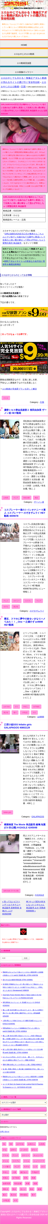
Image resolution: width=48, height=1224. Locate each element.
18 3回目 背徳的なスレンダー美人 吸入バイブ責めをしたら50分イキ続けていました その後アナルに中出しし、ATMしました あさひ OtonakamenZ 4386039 (23, 987)
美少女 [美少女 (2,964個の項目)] (13, 1195)
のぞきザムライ (37, 611)
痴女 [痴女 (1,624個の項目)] (31, 1189)
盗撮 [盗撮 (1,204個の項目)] (39, 1189)
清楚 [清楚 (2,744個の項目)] (35, 1183)
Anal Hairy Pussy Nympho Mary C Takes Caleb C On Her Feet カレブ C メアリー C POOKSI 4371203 (22, 996)
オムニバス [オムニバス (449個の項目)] (37, 1155)
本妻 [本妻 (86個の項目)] (27, 1183)
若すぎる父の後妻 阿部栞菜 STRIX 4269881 (18, 980)
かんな (6, 398)
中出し (25, 707)
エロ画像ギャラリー (24, 72)
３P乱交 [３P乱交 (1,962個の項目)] (6, 1200)
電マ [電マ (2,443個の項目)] (33, 1195)
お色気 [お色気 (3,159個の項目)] (42, 1144)
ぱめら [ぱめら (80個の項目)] (13, 1150)
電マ (15, 712)
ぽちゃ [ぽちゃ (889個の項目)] (34, 1150)
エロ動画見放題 (24, 63)
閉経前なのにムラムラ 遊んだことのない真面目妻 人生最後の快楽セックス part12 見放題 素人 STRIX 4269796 (23, 973)
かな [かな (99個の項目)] (4, 1150)
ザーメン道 (39, 502)
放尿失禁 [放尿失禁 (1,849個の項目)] (6, 1183)
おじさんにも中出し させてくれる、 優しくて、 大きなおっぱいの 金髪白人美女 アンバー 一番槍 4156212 (23, 1058)
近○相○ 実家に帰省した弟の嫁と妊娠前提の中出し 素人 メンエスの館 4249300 (23, 1070)
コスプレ (28, 601)
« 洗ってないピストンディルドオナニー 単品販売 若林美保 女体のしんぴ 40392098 (12, 908)
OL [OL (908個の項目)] (4, 1144)
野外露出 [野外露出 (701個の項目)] (24, 1195)
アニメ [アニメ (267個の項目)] (15, 1155)
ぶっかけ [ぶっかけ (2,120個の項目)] (24, 1150)
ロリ (16, 707)
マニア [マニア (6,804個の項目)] (17, 1167)
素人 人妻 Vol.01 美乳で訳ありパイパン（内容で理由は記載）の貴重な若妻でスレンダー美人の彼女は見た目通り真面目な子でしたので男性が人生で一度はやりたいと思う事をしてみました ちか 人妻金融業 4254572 (23, 1040)
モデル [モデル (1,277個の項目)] (26, 1167)
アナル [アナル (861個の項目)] (5, 1155)
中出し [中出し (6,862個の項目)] (5, 1172)
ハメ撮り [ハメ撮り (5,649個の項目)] (6, 1167)
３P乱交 (25, 712)
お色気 (6, 498)
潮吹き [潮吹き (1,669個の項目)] (5, 1189)
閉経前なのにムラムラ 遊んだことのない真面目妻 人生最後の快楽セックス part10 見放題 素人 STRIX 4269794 (23, 1078)
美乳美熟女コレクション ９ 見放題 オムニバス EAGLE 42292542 (21, 1004)
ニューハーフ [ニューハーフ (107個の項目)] (38, 1161)
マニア (15, 498)
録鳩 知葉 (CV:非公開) (11, 891)
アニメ (6, 601)
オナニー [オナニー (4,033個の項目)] (25, 1155)
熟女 (36, 498)
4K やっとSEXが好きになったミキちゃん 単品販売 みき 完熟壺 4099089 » (36, 906)
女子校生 (36, 707)
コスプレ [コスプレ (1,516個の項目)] (16, 1161)
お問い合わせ (4, 1131)
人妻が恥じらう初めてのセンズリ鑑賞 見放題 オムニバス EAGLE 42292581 (22, 1022)
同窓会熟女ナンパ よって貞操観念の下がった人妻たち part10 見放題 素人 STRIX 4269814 (21, 1029)
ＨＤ (34, 712)
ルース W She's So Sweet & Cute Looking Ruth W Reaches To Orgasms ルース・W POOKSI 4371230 (23, 1085)
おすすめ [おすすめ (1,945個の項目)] (20, 1144)
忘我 (23, 86)
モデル (6, 607)
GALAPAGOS (38, 817)
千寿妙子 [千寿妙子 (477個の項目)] (35, 1172)
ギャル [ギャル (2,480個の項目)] (5, 1161)
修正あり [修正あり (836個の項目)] (24, 1172)
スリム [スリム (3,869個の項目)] (26, 1161)
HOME (24, 45)
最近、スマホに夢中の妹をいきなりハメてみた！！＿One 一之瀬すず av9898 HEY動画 (24, 621)
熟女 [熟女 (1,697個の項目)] (14, 1189)
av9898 (40, 717)
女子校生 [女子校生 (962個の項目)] (16, 1178)
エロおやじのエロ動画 (24, 54)
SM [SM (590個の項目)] (11, 1144)
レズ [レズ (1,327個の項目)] (35, 1167)
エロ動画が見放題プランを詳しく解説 (19, 389)
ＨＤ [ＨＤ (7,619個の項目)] (15, 1200)
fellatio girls (7, 812)
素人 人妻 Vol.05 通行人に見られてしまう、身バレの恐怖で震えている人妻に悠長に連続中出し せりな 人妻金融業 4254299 (23, 1013)
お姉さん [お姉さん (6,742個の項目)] (31, 1144)
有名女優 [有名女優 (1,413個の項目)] (17, 1183)
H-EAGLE (39, 895)
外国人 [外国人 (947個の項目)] (5, 1178)
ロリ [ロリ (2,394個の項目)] (43, 1167)
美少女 (15, 607)
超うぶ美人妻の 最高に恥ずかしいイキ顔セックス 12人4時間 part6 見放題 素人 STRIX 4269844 (23, 1051)
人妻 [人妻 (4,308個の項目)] (14, 1172)
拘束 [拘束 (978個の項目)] (33, 1178)
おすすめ (7, 707)
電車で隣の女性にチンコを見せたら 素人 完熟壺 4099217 (22, 1064)
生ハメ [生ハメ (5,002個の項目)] (23, 1189)
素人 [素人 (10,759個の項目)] (4, 1195)
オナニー (16, 601)
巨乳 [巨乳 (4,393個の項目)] (26, 1178)
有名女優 (26, 498)
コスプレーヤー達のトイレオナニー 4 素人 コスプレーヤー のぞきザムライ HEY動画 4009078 (25, 512)
